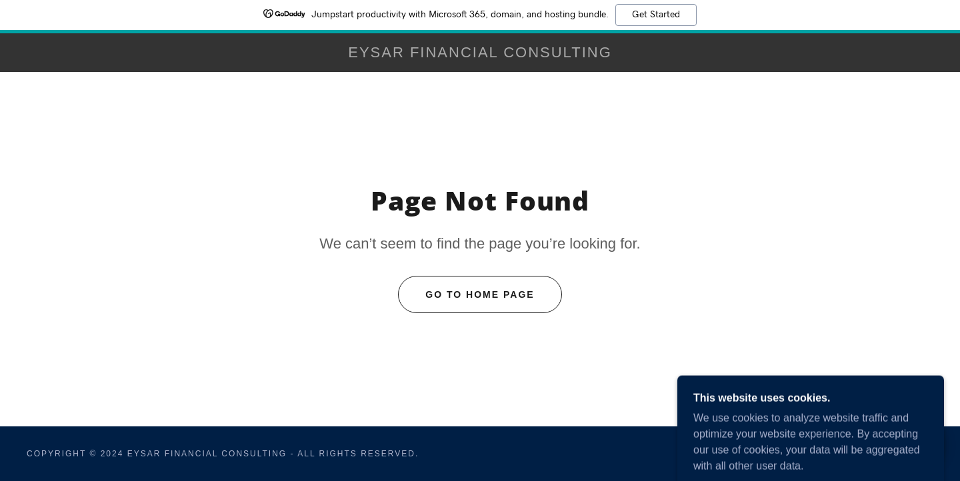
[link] (480, 53)
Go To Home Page (479, 294)
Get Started (656, 14)
